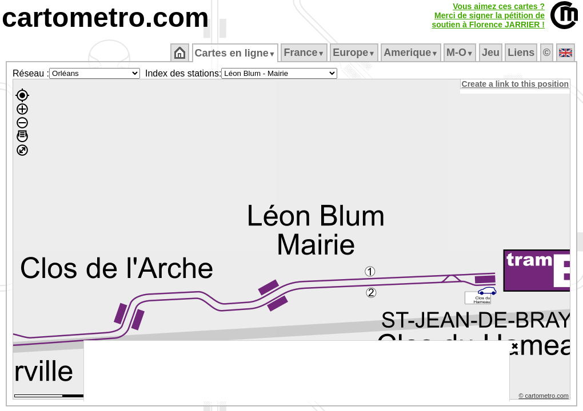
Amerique (412, 52)
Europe (355, 52)
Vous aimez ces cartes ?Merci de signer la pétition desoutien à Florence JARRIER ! (488, 15)
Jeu (491, 52)
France (305, 52)
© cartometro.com (545, 397)
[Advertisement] (297, 371)
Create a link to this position (515, 83)
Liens (522, 52)
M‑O (461, 52)
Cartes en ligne (235, 53)
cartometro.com (105, 17)
